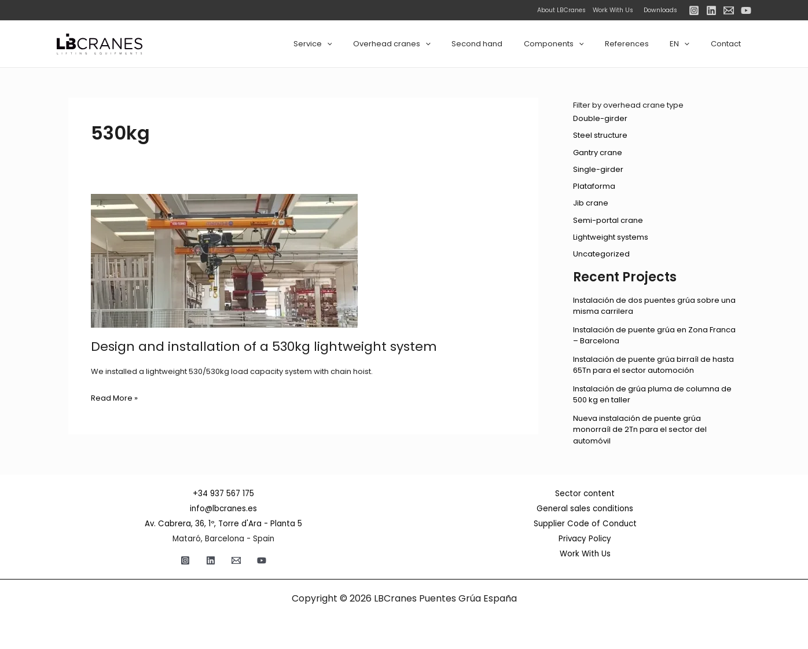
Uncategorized (601, 253)
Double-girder (600, 118)
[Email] (728, 10)
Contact (729, 43)
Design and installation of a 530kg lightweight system (264, 346)
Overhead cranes (425, 44)
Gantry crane (597, 152)
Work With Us (610, 10)
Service (352, 44)
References (642, 43)
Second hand (504, 43)
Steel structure (600, 135)
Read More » (114, 398)
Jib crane (590, 202)
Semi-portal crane (608, 220)
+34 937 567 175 (223, 493)
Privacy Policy (585, 538)
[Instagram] (694, 10)
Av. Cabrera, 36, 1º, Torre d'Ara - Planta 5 (223, 523)
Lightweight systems (610, 237)
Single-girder (598, 169)
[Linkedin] (711, 10)
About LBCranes (561, 10)
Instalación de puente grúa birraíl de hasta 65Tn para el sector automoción (653, 365)
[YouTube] (746, 10)
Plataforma (594, 186)
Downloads (660, 10)
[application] (366, 44)
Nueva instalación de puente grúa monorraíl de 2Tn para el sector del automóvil (640, 429)
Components (575, 44)
